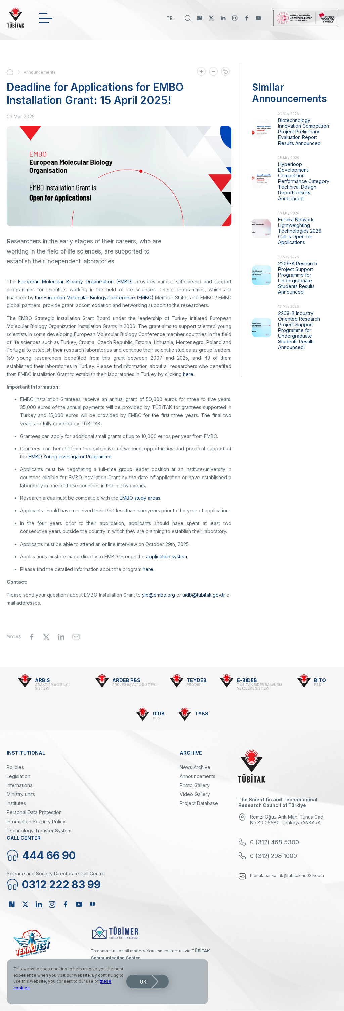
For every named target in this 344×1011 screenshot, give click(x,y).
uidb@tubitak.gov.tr (203, 595)
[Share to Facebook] (32, 637)
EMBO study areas (140, 498)
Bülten (92, 904)
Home (15, 72)
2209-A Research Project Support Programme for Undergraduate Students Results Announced (297, 278)
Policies (15, 767)
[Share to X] (46, 637)
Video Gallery (195, 794)
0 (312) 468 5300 (274, 842)
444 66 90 (49, 855)
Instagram (235, 18)
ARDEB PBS (126, 680)
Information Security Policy (36, 821)
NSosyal (200, 18)
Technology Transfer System (39, 830)
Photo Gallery (195, 785)
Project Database (199, 803)
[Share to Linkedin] (61, 637)
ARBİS (42, 680)
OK (143, 982)
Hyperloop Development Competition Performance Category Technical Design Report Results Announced (303, 181)
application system (166, 556)
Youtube (258, 18)
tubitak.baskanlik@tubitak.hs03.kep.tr (287, 875)
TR (169, 18)
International (20, 785)
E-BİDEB (247, 680)
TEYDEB (197, 680)
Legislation (18, 776)
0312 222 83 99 (61, 884)
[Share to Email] (76, 637)
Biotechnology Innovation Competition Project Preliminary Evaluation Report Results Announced (303, 131)
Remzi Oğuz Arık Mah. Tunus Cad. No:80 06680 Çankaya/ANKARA (287, 819)
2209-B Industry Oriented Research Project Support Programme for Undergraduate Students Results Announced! (299, 330)
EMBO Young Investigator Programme (70, 456)
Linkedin (223, 18)
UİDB (159, 713)
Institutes (16, 803)
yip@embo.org (158, 595)
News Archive (195, 767)
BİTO (320, 680)
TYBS (201, 713)
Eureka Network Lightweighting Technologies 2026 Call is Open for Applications (299, 231)
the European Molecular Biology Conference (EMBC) (94, 297)
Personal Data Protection (34, 812)
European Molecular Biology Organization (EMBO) (75, 281)
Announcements (40, 72)
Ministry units (21, 794)
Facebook (247, 18)
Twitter (211, 18)
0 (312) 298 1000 (273, 855)
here (188, 374)
